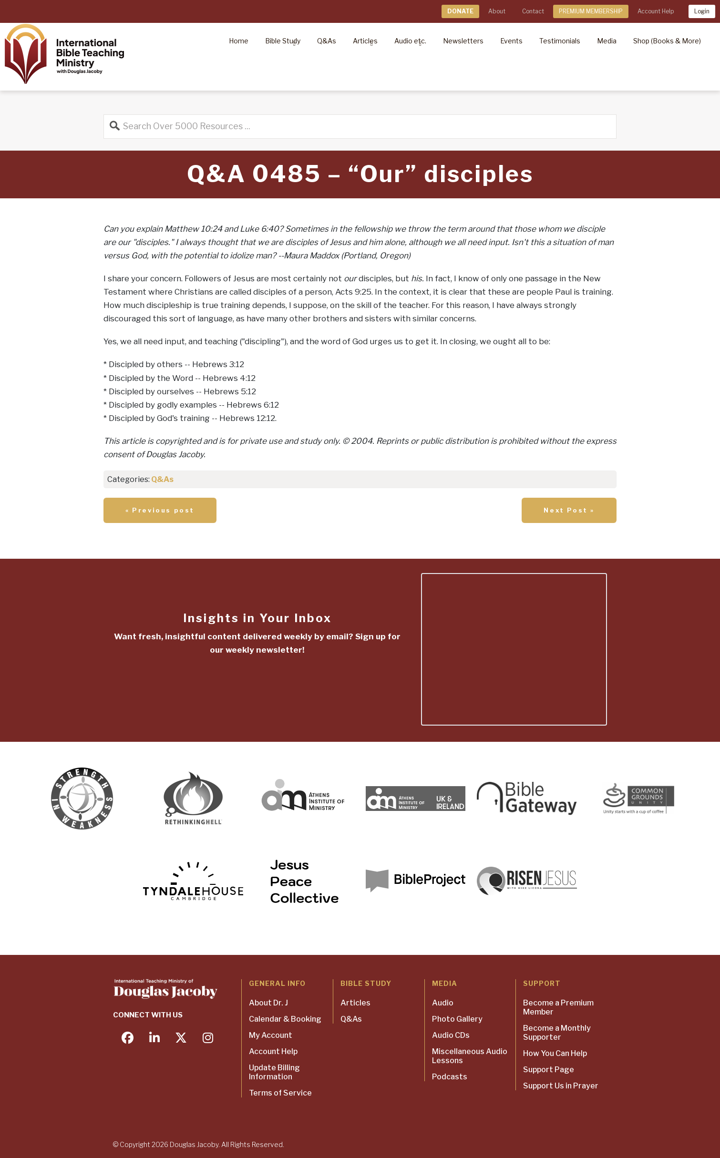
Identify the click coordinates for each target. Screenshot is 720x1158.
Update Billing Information (274, 1072)
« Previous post (160, 510)
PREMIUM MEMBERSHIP (591, 11)
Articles (355, 1002)
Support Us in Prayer (560, 1085)
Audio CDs (451, 1035)
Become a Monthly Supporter (557, 1033)
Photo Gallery (457, 1019)
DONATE (460, 11)
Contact (533, 11)
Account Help (656, 11)
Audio (442, 1002)
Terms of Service (280, 1092)
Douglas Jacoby (194, 1144)
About (496, 11)
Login (702, 11)
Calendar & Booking (285, 1019)
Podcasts (449, 1076)
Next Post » (569, 510)
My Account (270, 1035)
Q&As (162, 479)
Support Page (548, 1069)
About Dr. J (268, 1002)
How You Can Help (555, 1053)
